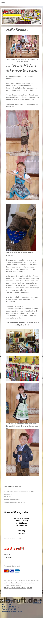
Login (39, 600)
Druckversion (8, 601)
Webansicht (37, 603)
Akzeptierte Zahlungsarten (12, 566)
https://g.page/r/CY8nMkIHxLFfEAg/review (18, 588)
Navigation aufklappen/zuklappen (21, 3)
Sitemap (17, 601)
